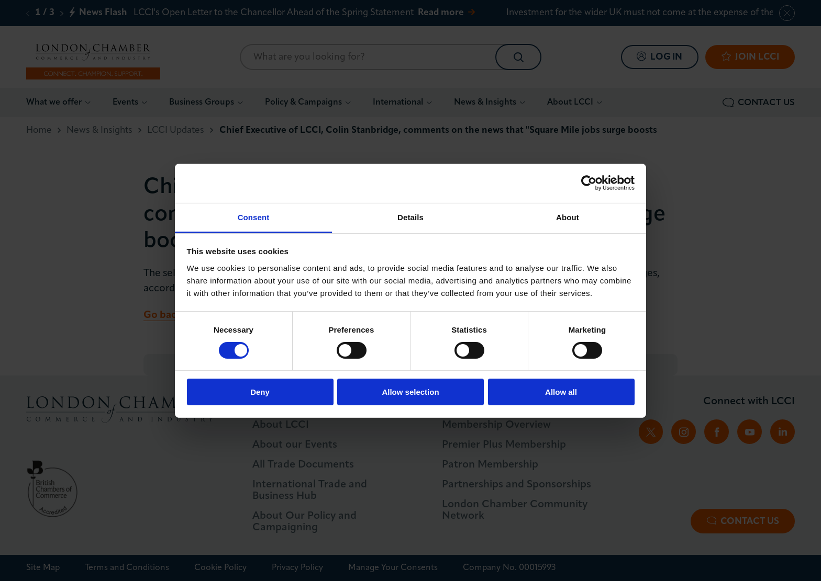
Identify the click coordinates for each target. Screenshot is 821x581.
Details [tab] (410, 216)
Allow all (561, 392)
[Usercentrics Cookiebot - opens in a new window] (589, 183)
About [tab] (567, 216)
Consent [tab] (254, 216)
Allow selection (410, 392)
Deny (260, 392)
